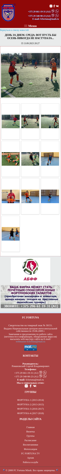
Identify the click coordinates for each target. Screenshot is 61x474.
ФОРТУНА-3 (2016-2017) (30, 408)
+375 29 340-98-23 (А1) (26, 376)
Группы (30, 436)
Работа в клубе (30, 462)
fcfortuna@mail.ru (35, 379)
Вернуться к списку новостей (14, 30)
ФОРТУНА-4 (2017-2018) (30, 413)
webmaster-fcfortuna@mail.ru (30, 341)
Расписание (30, 440)
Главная (30, 427)
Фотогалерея (30, 449)
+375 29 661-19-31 (37, 11)
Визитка (30, 431)
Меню (30, 26)
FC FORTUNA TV (30, 453)
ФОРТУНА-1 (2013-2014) (30, 400)
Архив (30, 457)
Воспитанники (30, 444)
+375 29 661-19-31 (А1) (26, 373)
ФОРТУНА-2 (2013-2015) (30, 404)
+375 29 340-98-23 (37, 16)
